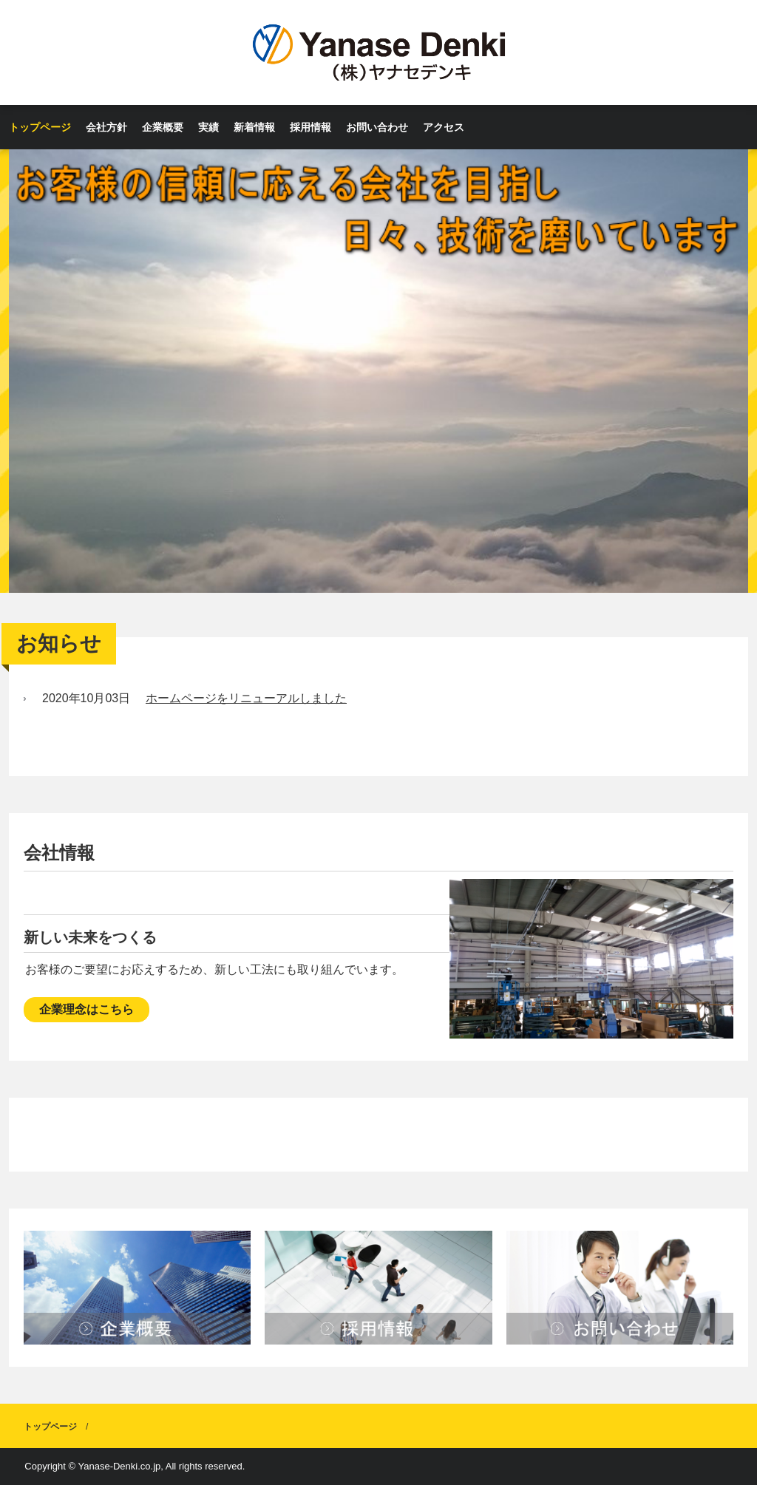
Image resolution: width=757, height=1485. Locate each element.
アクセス (443, 127)
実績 (208, 127)
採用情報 (310, 127)
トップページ (40, 127)
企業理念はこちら (86, 1009)
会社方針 (106, 127)
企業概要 (162, 127)
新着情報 (254, 127)
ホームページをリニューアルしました (246, 698)
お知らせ (58, 643)
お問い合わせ (377, 127)
